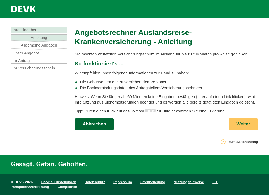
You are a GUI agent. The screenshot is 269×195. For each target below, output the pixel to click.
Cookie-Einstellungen (58, 182)
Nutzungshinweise (189, 182)
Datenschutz (95, 182)
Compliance (67, 187)
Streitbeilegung (152, 182)
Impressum (122, 182)
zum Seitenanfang (239, 142)
